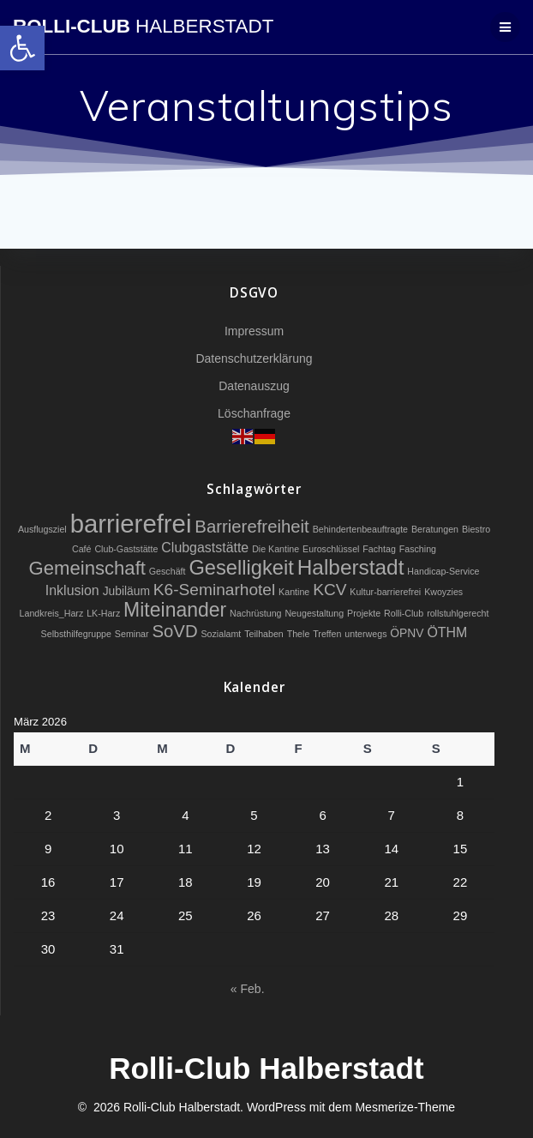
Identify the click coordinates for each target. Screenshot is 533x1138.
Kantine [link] (293, 592)
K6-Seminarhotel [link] (214, 590)
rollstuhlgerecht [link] (457, 613)
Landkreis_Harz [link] (52, 613)
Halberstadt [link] (350, 567)
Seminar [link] (132, 634)
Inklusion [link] (72, 590)
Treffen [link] (327, 634)
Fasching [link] (417, 549)
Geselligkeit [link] (241, 568)
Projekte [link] (363, 613)
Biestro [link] (476, 529)
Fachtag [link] (379, 549)
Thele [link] (298, 634)
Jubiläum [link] (126, 591)
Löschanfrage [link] (254, 413)
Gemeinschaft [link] (87, 568)
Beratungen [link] (434, 529)
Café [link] (82, 549)
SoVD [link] (174, 631)
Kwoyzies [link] (443, 592)
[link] (22, 48)
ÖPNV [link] (406, 633)
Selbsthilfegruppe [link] (76, 634)
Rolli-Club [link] (143, 26)
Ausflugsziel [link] (42, 529)
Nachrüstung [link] (255, 613)
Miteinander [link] (174, 610)
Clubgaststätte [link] (205, 547)
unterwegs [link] (365, 634)
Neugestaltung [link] (314, 613)
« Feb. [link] (248, 989)
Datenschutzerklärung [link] (253, 358)
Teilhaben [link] (264, 634)
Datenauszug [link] (254, 386)
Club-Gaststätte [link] (126, 549)
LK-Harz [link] (103, 613)
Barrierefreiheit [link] (251, 526)
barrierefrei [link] (131, 523)
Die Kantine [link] (275, 549)
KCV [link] (329, 590)
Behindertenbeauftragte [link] (360, 529)
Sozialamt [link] (221, 634)
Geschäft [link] (167, 571)
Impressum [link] (254, 331)
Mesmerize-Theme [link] (405, 1107)
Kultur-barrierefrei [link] (385, 592)
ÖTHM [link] (447, 632)
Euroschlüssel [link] (330, 549)
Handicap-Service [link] (443, 571)
